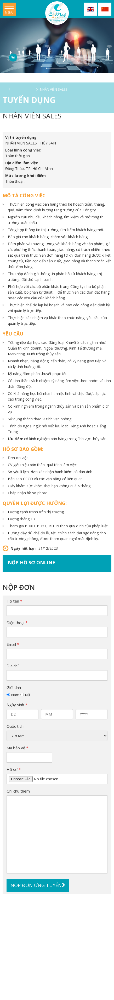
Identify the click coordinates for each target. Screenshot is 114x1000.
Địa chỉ (13, 665)
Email (13, 644)
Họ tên (14, 601)
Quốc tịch (15, 726)
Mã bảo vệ (17, 747)
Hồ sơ (14, 769)
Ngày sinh (17, 704)
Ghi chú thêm (18, 791)
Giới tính (14, 687)
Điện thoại (17, 622)
